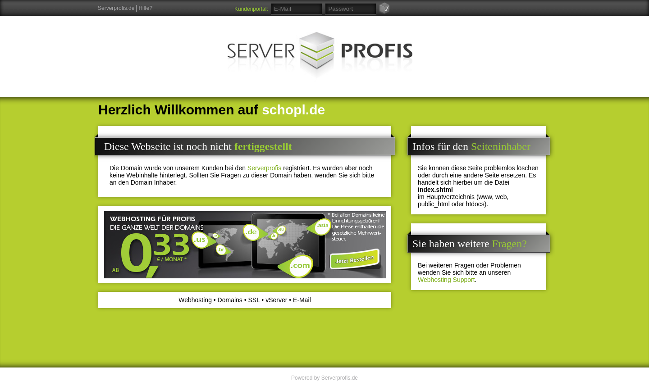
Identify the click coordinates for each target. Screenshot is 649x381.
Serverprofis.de (116, 8)
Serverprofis (264, 168)
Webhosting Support (446, 279)
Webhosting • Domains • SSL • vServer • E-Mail (244, 300)
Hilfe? (145, 8)
